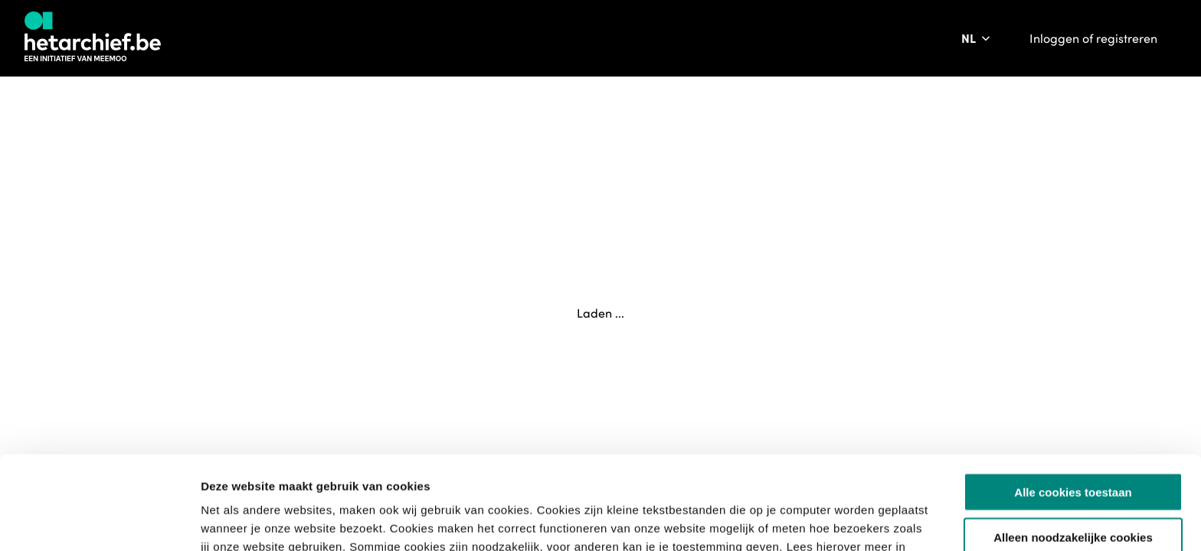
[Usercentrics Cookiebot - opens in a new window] (99, 521)
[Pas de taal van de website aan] (977, 38)
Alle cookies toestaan (1072, 398)
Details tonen (827, 520)
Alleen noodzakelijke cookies (1073, 443)
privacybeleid (416, 471)
